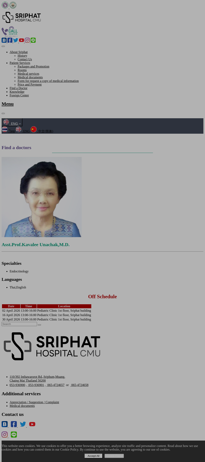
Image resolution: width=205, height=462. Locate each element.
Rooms (22, 70)
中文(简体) (42, 131)
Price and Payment (30, 84)
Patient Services (20, 63)
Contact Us (25, 59)
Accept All (93, 455)
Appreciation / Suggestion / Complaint (34, 402)
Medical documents (30, 77)
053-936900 (17, 385)
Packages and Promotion (33, 66)
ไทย (8, 131)
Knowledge (17, 91)
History (22, 55)
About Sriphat (19, 52)
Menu (8, 103)
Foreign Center (19, 95)
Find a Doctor (18, 88)
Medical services (28, 73)
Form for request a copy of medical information (48, 81)
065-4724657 (55, 385)
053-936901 (35, 385)
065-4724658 (79, 385)
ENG (12, 123)
